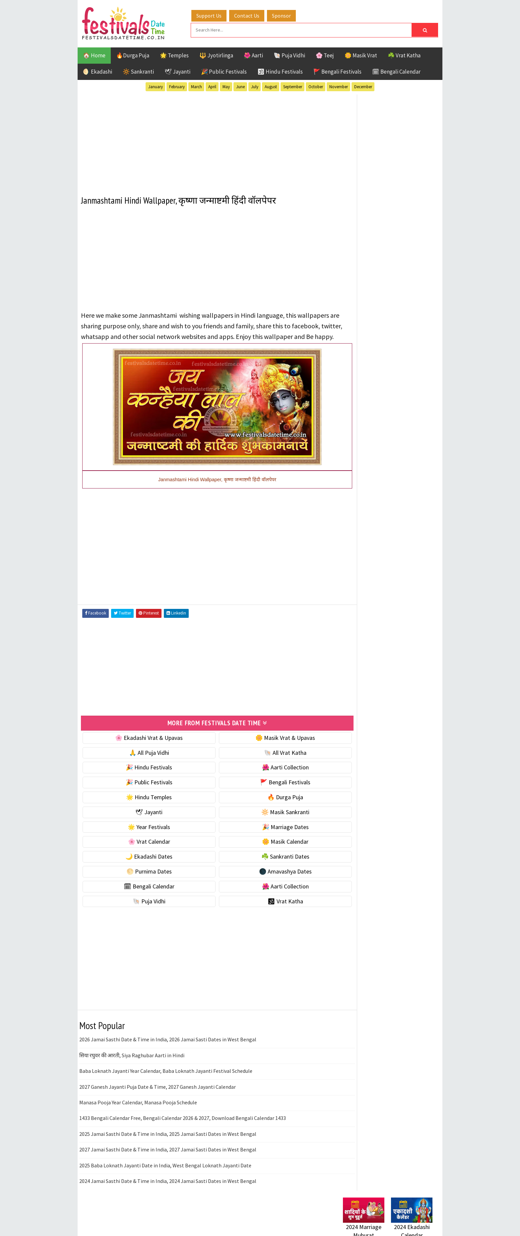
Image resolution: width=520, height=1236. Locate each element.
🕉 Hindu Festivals (280, 70)
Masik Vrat (394, 692)
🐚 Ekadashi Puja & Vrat (372, 399)
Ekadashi (407, 669)
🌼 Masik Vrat (361, 54)
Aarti (397, 657)
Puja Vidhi (405, 703)
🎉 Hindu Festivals (143, 775)
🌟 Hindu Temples (143, 805)
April (212, 86)
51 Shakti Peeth (362, 657)
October (315, 86)
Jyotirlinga (358, 692)
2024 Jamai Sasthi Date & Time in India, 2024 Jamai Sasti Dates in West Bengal (167, 1189)
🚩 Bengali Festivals (337, 70)
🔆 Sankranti (138, 70)
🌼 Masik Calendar (267, 850)
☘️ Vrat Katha (404, 54)
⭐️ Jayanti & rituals (366, 427)
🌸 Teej (325, 54)
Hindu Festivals (363, 680)
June (240, 86)
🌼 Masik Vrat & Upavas (267, 745)
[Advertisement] (205, 139)
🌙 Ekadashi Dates (142, 864)
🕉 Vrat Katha (267, 909)
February (177, 86)
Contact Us (253, 14)
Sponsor (287, 14)
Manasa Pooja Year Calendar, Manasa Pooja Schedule (138, 1110)
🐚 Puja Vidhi (289, 54)
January (155, 86)
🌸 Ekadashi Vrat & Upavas (143, 745)
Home (347, 865)
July (254, 86)
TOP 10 (417, 715)
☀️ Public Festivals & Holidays (379, 455)
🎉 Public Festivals (224, 70)
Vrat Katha (406, 727)
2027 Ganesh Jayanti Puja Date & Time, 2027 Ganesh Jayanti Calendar (157, 1094)
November (338, 86)
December (363, 86)
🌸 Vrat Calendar (143, 850)
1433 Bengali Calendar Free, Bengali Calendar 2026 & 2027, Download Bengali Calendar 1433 (182, 1126)
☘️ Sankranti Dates (267, 864)
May (226, 86)
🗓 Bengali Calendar (396, 70)
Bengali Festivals (365, 669)
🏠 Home (94, 54)
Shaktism (389, 715)
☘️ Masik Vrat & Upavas (371, 413)
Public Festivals (364, 703)
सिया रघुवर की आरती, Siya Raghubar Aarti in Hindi (131, 1063)
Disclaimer (352, 898)
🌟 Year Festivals (143, 835)
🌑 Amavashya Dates (267, 879)
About (347, 875)
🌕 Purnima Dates (143, 879)
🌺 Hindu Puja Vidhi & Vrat (374, 441)
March (196, 86)
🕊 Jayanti (177, 70)
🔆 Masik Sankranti (267, 820)
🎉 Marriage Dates (267, 835)
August (271, 86)
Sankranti (356, 715)
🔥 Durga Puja (267, 805)
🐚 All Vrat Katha (267, 760)
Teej (348, 727)
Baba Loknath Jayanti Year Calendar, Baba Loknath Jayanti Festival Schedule (165, 1078)
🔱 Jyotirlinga (216, 54)
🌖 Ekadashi (97, 70)
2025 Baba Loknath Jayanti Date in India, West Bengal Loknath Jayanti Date (165, 1173)
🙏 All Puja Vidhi (143, 760)
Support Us (215, 14)
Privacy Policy (357, 909)
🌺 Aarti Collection (267, 775)
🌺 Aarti (253, 54)
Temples (372, 727)
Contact (349, 887)
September (292, 86)
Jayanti (401, 680)
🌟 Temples (174, 54)
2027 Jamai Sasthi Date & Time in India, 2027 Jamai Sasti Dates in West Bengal (167, 1157)
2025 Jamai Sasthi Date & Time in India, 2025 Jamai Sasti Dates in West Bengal (167, 1141)
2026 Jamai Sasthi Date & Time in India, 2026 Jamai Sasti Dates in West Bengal (167, 1047)
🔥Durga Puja (132, 54)
